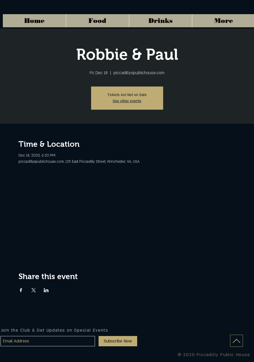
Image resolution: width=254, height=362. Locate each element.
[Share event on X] (33, 290)
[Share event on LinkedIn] (46, 290)
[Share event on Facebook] (21, 290)
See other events (127, 101)
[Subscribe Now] (118, 341)
